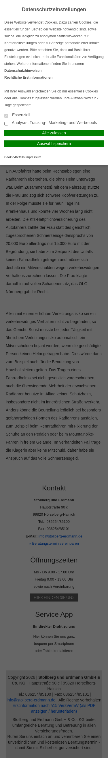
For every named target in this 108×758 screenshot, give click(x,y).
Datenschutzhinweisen (22, 71)
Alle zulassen (54, 133)
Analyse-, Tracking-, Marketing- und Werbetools (50, 123)
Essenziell (17, 115)
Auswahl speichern (54, 143)
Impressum (33, 157)
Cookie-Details (14, 157)
